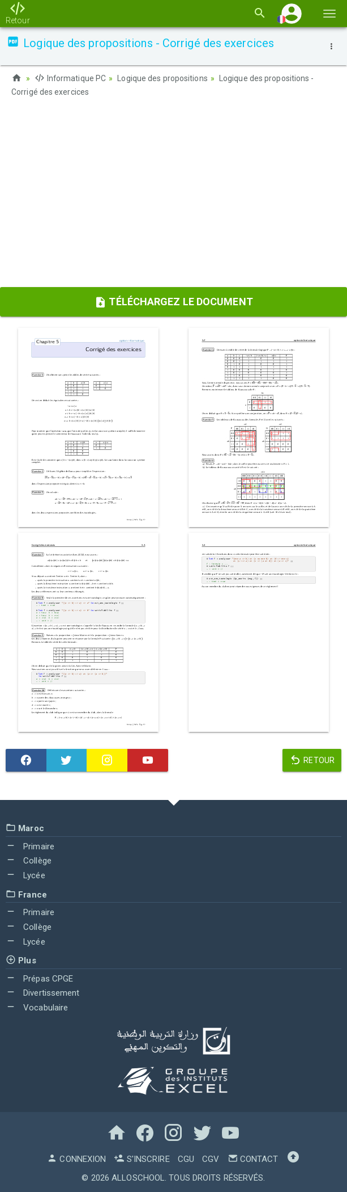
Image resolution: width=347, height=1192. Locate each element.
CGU (186, 1158)
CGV (210, 1158)
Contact (253, 1158)
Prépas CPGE (39, 977)
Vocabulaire (37, 1007)
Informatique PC (70, 78)
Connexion (76, 1158)
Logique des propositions (163, 78)
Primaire (30, 845)
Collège (29, 860)
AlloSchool (138, 1177)
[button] (291, 13)
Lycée (25, 874)
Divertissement (43, 992)
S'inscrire (141, 1158)
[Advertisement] (173, 195)
